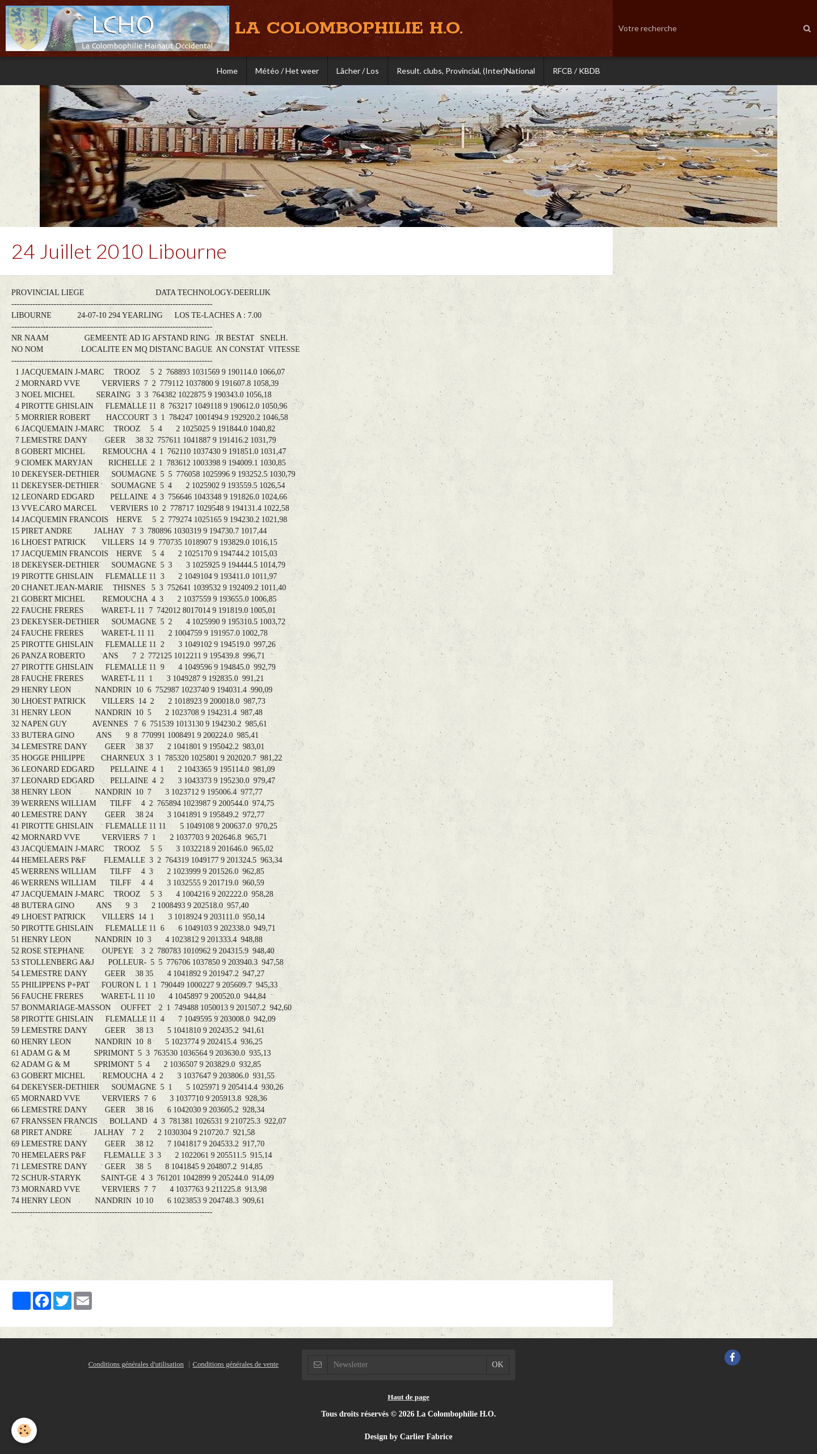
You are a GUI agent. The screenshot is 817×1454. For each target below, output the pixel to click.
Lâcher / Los (357, 70)
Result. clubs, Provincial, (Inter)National (466, 70)
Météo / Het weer (287, 70)
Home (227, 70)
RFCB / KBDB (576, 70)
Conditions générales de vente (235, 1364)
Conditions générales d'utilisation (136, 1364)
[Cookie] (24, 1430)
